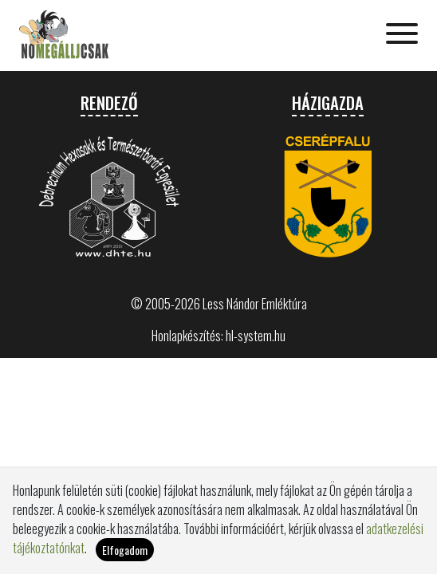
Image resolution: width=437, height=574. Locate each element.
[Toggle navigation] (402, 35)
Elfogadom (125, 556)
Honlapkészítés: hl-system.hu (218, 335)
